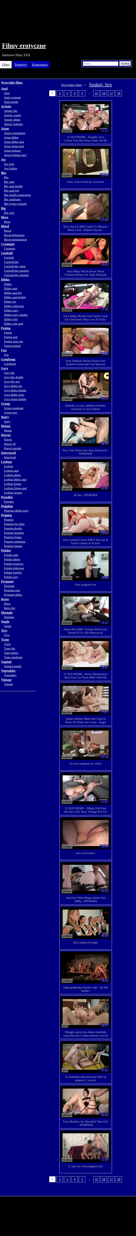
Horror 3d (9, 443)
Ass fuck (9, 164)
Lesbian (6, 461)
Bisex (4, 217)
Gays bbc (9, 372)
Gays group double (15, 399)
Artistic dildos (12, 119)
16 (104, 93)
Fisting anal (11, 337)
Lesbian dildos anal (15, 479)
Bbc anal (9, 181)
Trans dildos (11, 652)
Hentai (5, 426)
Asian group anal (14, 146)
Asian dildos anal (14, 141)
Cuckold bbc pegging (16, 270)
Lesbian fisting (12, 483)
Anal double (11, 101)
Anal (4, 88)
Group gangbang (13, 408)
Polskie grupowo (13, 563)
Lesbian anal (11, 470)
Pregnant (7, 581)
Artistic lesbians (13, 124)
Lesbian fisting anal (15, 488)
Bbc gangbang (12, 199)
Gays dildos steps (14, 394)
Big (3, 208)
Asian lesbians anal (15, 155)
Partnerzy (21, 64)
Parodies (7, 497)
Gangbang (8, 359)
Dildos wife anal (13, 323)
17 (111, 93)
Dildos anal (10, 288)
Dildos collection (14, 306)
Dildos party (11, 310)
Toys (4, 630)
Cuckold (7, 253)
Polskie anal (11, 555)
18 (118, 93)
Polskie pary (11, 577)
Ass (3, 159)
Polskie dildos (12, 559)
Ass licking (10, 168)
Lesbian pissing (13, 492)
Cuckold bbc (11, 262)
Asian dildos (11, 137)
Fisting (5, 328)
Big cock (9, 212)
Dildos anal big (13, 292)
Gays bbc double (13, 377)
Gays (4, 368)
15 (96, 93)
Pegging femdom (14, 532)
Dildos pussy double (16, 314)
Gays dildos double (15, 390)
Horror (6, 435)
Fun (4, 350)
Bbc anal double (13, 186)
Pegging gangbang (14, 541)
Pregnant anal (12, 590)
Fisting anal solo (13, 341)
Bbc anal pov (11, 190)
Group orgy (10, 412)
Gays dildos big (13, 386)
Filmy (6, 64)
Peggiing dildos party (16, 510)
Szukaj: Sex (100, 84)
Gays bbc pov (12, 381)
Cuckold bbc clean (14, 266)
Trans (5, 639)
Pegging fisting (13, 537)
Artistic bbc (11, 110)
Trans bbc (9, 648)
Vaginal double (12, 666)
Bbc (3, 173)
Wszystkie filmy (12, 82)
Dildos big (10, 301)
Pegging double (13, 528)
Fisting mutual (12, 345)
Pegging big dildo (14, 524)
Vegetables (8, 670)
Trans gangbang (13, 657)
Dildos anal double (15, 297)
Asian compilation (14, 133)
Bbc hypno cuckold (15, 203)
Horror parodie (12, 448)
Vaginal (6, 661)
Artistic (6, 106)
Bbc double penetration (17, 195)
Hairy (5, 417)
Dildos (5, 279)
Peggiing (7, 506)
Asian (5, 128)
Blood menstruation (15, 239)
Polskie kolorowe (14, 568)
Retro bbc (9, 608)
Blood (5, 226)
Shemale (7, 612)
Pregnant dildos (13, 594)
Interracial (8, 452)
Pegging (6, 515)
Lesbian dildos (12, 475)
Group (5, 403)
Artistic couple (12, 115)
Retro (5, 599)
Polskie (6, 550)
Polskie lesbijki (13, 572)
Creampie (7, 244)
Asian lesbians (12, 150)
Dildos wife (11, 319)
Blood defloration (14, 235)
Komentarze (40, 64)
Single (5, 621)
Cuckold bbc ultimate (16, 275)
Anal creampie (12, 97)
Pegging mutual (13, 546)
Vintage (6, 679)
